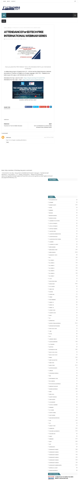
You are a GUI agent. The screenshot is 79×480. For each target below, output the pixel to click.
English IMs (57, 130)
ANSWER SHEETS (58, 51)
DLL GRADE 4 (57, 114)
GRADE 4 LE (57, 151)
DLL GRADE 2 (57, 109)
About (8, 1)
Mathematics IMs (59, 195)
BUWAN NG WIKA (58, 64)
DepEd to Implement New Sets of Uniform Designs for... (64, 394)
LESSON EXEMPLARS (59, 188)
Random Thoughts (59, 232)
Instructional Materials (61, 169)
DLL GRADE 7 (57, 122)
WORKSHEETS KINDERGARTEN (61, 311)
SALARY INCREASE (59, 243)
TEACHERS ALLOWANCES (60, 277)
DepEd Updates (58, 98)
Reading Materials (59, 235)
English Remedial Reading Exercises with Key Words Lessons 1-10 (65, 410)
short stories (58, 258)
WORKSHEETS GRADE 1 (59, 295)
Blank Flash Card (57, 373)
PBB (55, 222)
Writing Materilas (59, 316)
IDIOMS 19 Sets (57, 408)
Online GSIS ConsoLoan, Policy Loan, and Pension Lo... (64, 403)
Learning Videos (58, 185)
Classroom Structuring (61, 85)
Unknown (8, 142)
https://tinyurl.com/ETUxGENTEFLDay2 (33, 84)
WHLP (56, 287)
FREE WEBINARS (58, 145)
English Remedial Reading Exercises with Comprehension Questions (64, 413)
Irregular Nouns (57, 379)
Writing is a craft (59, 314)
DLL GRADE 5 (57, 117)
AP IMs (56, 53)
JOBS (56, 177)
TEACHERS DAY (58, 280)
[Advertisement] (15, 124)
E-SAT (56, 124)
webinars (9, 27)
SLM (56, 266)
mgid (59, 342)
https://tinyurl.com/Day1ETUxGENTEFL (34, 82)
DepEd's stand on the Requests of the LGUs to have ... (64, 383)
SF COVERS (57, 256)
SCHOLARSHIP (58, 248)
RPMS (56, 237)
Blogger (68, 427)
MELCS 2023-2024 (59, 201)
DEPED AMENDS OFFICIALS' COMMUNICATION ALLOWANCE (42, 437)
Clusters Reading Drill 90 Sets (61, 399)
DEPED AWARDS (58, 93)
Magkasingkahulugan (59, 397)
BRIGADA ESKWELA (59, 61)
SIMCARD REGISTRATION (60, 264)
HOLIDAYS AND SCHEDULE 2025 (42, 419)
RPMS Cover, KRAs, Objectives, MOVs (63, 421)
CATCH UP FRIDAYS (59, 69)
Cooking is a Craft (59, 90)
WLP (56, 290)
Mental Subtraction (58, 377)
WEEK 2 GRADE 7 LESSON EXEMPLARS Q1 (40, 427)
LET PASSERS (57, 190)
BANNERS (57, 56)
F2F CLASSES (58, 132)
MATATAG (57, 193)
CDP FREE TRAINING (59, 74)
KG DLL (56, 180)
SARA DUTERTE (58, 245)
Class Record (58, 77)
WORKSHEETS (58, 293)
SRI (55, 269)
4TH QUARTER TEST (59, 46)
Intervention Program (60, 172)
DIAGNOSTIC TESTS (59, 101)
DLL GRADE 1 (57, 106)
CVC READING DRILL (58, 401)
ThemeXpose (10, 478)
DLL (55, 103)
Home (4, 1)
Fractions (55, 375)
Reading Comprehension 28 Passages (63, 386)
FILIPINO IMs (57, 140)
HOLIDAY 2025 (58, 156)
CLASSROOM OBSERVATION (61, 80)
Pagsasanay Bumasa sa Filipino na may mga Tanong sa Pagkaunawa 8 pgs (42, 456)
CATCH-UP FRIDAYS (59, 72)
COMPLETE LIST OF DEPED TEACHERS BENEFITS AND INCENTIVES (67, 324)
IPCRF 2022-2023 (59, 174)
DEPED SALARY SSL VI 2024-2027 (68, 336)
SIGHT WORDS (58, 261)
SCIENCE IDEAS (57, 406)
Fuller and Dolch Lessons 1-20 (61, 381)
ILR (55, 164)
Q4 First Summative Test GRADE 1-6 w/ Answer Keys (68, 330)
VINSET (56, 282)
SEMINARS (57, 253)
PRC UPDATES (58, 227)
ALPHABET (57, 48)
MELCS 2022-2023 (59, 198)
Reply (7, 146)
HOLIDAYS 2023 (58, 159)
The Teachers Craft (60, 350)
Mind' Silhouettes (59, 206)
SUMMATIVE (57, 274)
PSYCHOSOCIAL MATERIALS (61, 230)
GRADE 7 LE (57, 153)
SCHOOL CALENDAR (59, 251)
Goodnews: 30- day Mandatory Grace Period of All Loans (65, 391)
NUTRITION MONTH (59, 214)
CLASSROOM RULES (59, 82)
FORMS (56, 143)
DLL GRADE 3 (57, 111)
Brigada (57, 59)
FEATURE (57, 138)
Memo (56, 203)
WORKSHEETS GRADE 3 (60, 301)
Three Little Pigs (57, 419)
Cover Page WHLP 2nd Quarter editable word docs (42, 465)
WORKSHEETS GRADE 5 (60, 306)
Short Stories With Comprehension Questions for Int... (62, 388)
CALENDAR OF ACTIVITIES (60, 67)
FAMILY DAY (57, 135)
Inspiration (57, 166)
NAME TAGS (57, 209)
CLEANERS (57, 88)
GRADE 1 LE (57, 148)
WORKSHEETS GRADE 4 (60, 303)
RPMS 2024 (57, 240)
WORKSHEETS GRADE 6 (60, 308)
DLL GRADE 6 (57, 119)
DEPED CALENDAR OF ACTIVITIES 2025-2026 (42, 410)
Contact (13, 1)
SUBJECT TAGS (58, 272)
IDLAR (56, 161)
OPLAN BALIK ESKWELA (59, 219)
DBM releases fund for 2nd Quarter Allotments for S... (62, 416)
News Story (58, 211)
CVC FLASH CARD (57, 371)
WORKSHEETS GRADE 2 (60, 298)
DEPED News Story (59, 96)
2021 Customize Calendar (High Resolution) (42, 446)
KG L (56, 182)
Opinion (57, 216)
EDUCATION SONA (59, 127)
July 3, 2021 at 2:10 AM (46, 142)
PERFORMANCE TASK (59, 224)
